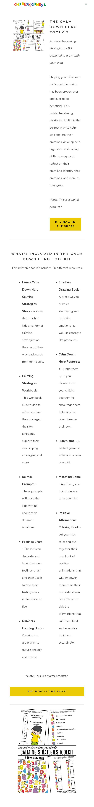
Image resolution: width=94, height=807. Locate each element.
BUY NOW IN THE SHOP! (65, 224)
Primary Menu (86, 4)
